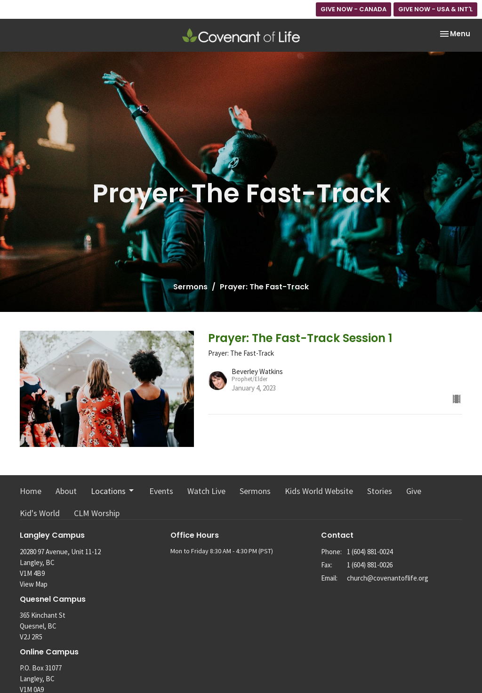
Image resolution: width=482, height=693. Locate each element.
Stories (379, 491)
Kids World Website (319, 491)
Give (413, 491)
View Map (34, 584)
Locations (113, 491)
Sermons (190, 286)
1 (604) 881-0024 (370, 551)
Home (30, 491)
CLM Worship (97, 513)
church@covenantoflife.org (387, 578)
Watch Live (206, 491)
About (66, 491)
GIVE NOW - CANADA (353, 9)
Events (161, 491)
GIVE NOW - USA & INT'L (435, 9)
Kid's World (40, 513)
